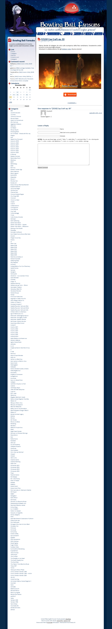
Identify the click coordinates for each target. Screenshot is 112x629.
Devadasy (13, 230)
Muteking (13, 424)
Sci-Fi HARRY (14, 509)
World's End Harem (16, 594)
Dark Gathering (15, 221)
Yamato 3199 (14, 602)
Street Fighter (14, 543)
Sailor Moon (14, 498)
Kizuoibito (14, 372)
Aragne (13, 135)
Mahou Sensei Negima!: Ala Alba (20, 399)
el (11, 242)
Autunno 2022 (15, 147)
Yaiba (12, 598)
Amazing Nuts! (15, 132)
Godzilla (13, 279)
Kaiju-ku (13, 357)
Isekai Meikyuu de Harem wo (19, 338)
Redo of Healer (15, 480)
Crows (12, 215)
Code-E (13, 204)
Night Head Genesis (16, 431)
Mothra (13, 416)
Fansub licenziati (15, 259)
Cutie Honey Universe (17, 217)
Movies (13, 418)
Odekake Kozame (16, 446)
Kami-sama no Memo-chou (18, 361)
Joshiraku (13, 344)
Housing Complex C (16, 304)
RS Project (14, 492)
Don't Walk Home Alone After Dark (20, 234)
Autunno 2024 (15, 150)
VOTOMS (13, 587)
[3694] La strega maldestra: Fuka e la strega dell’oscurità (22, 69)
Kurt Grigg (49, 622)
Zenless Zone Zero (15, 608)
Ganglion (13, 272)
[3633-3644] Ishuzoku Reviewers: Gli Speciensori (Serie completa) (21, 80)
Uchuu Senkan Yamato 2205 (19, 575)
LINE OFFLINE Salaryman (17, 389)
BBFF (12, 162)
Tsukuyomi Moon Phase (17, 570)
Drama (12, 240)
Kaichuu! (13, 353)
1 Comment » (71, 103)
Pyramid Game (15, 475)
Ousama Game (15, 460)
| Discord (13, 55)
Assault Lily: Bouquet (16, 139)
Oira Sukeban (14, 450)
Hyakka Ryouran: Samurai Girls (19, 310)
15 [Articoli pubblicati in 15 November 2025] (26, 94)
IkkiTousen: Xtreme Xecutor (18, 321)
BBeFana (13, 160)
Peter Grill (13, 463)
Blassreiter (13, 177)
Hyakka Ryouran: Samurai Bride (20, 308)
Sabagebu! (14, 496)
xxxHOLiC (13, 596)
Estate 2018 (14, 245)
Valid (60, 621)
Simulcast (13, 530)
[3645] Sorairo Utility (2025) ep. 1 (23, 76)
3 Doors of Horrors (16, 116)
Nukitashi (13, 441)
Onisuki (13, 456)
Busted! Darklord (15, 186)
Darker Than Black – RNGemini (19, 226)
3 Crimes (13, 114)
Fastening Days (15, 260)
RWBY (12, 494)
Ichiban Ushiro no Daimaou (18, 312)
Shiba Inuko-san (15, 520)
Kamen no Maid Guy (16, 359)
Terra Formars (14, 553)
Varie (12, 585)
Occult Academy (15, 444)
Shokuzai (13, 528)
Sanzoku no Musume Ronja (18, 501)
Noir (12, 437)
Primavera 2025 (15, 471)
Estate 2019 (14, 247)
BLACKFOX (14, 175)
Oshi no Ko (14, 458)
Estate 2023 (14, 253)
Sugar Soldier (14, 545)
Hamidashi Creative (16, 287)
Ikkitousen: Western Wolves (18, 319)
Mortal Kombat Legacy (17, 414)
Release (13, 482)
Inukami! (13, 325)
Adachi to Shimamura (17, 120)
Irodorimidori (14, 336)
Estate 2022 (14, 251)
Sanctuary (13, 500)
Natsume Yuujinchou (17, 427)
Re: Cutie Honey (15, 479)
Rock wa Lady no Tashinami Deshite (21, 490)
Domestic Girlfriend (16, 232)
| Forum (13, 51)
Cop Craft (13, 211)
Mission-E (13, 412)
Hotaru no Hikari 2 (16, 302)
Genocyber (14, 274)
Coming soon (14, 207)
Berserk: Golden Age (16, 169)
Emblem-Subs (66, 49)
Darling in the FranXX (16, 228)
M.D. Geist (13, 393)
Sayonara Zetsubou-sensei (18, 505)
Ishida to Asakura (15, 340)
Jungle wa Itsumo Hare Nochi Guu (20, 348)
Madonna (13, 395)
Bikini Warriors (15, 171)
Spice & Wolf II (15, 536)
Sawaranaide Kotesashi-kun (18, 503)
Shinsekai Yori (14, 526)
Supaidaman (14, 551)
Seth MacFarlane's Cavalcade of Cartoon (22, 518)
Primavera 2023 (15, 469)
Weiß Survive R (15, 589)
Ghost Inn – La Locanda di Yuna (20, 276)
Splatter (13, 537)
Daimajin (13, 219)
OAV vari (13, 443)
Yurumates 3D (14, 606)
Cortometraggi (15, 213)
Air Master (13, 128)
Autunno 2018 (15, 141)
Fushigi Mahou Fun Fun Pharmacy (20, 266)
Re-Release (14, 477)
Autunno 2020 (15, 143)
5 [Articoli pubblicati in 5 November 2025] (17, 92)
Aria (12, 137)
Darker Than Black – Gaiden (19, 224)
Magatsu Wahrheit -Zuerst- (18, 397)
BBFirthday (14, 164)
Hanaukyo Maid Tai (16, 289)
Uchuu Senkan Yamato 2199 (19, 572)
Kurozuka (13, 378)
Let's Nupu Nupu (15, 388)
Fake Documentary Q (17, 257)
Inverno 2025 (14, 334)
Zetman (13, 610)
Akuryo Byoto (14, 130)
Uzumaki (13, 583)
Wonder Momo (15, 590)
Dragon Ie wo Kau (16, 238)
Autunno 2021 (15, 145)
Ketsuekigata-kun (15, 370)
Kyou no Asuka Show (17, 380)
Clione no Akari (15, 200)
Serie (12, 516)
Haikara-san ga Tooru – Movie (19, 285)
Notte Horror (14, 439)
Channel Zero (14, 192)
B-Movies (13, 154)
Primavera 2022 (15, 467)
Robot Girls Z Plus (15, 488)
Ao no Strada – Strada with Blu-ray (20, 133)
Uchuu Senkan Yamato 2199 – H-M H (21, 573)
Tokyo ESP (14, 566)
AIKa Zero (13, 126)
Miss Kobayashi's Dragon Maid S (19, 410)
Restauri (13, 484)
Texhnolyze (14, 554)
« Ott (10, 102)
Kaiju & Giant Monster (17, 355)
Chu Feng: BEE (15, 196)
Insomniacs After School (17, 323)
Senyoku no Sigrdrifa (16, 513)
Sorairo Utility (14, 534)
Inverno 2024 (14, 333)
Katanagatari (14, 365)
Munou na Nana (15, 422)
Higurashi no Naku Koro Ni (18, 298)
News (12, 429)
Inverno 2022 (14, 329)
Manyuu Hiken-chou (16, 403)
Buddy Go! (14, 183)
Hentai (12, 295)
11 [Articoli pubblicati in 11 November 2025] (13, 94)
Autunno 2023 (15, 149)
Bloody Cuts (14, 181)
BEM (12, 166)
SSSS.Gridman (15, 541)
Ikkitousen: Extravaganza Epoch (19, 316)
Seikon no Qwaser (16, 511)
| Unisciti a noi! (15, 57)
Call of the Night (15, 188)
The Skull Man (15, 562)
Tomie (12, 568)
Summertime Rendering (17, 549)
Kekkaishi (13, 367)
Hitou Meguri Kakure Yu (17, 300)
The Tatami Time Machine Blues (20, 564)
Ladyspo (13, 382)
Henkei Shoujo (15, 293)
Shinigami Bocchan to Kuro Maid (20, 524)
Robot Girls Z (14, 486)
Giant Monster (15, 278)
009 (12, 111)
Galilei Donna (14, 268)
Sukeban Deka (15, 547)
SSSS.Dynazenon (15, 539)
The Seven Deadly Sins (17, 560)
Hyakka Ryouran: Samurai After (19, 306)
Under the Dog (15, 579)
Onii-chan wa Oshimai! (17, 452)
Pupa (12, 473)
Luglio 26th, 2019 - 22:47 (95, 113)
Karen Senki (14, 363)
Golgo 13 (13, 281)
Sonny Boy (14, 532)
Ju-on (12, 346)
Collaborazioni (15, 206)
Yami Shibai (14, 604)
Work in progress (15, 592)
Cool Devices (14, 209)
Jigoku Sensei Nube (16, 342)
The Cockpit (14, 556)
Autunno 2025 (15, 152)
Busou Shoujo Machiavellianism (20, 185)
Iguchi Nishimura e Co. (17, 314)
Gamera (13, 270)
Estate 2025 (14, 255)
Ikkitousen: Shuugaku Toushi (19, 317)
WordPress (68, 619)
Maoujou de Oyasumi (17, 405)
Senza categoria (15, 515)
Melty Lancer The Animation (19, 408)
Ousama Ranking (15, 462)
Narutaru (13, 426)
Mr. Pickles (14, 420)
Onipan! (13, 454)
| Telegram (14, 53)
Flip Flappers (14, 262)
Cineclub (13, 198)
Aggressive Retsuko (16, 124)
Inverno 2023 (14, 331)
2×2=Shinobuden (15, 113)
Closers (12, 202)
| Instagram (14, 59)
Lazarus (13, 386)
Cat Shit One (14, 190)
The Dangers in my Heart (18, 558)
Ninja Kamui (14, 435)
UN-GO (13, 577)
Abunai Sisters (14, 118)
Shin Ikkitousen (15, 522)
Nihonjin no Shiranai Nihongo (19, 433)
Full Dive (13, 264)
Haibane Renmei (15, 283)
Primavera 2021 (15, 465)
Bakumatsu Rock (15, 158)
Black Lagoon (14, 173)
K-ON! (12, 352)
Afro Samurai (14, 122)
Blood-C (13, 179)
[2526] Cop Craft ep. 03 (53, 39)
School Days (14, 507)
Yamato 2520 (14, 600)
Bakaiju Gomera (15, 156)
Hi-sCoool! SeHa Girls (16, 296)
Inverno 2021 (14, 327)
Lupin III (13, 391)
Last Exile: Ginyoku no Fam (18, 384)
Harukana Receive (16, 291)
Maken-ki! (13, 401)
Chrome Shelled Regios (17, 194)
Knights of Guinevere (16, 374)
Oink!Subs (13, 448)
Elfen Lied (13, 243)
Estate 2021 (14, 249)
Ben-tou (13, 168)
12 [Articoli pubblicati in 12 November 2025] (17, 94)
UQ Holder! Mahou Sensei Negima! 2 (21, 581)
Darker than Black (16, 223)
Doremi (13, 236)
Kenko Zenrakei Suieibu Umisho (20, 369)
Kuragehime (14, 376)
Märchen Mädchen (16, 406)
